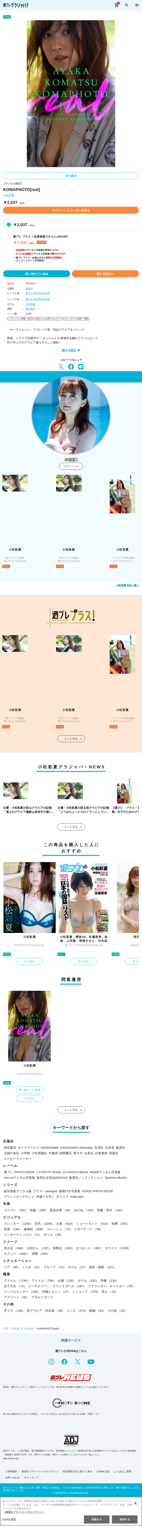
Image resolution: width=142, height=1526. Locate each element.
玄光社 (99, 1147)
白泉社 (89, 1153)
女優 (67, 1280)
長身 (13, 1229)
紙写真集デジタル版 (18, 1191)
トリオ (32, 1267)
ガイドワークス (28, 1147)
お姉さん (39, 318)
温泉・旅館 (83, 318)
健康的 (34, 1229)
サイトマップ (31, 1477)
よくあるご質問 (122, 1471)
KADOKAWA (50, 1147)
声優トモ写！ (45, 1196)
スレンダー (69, 318)
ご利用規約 (11, 1471)
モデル (88, 1280)
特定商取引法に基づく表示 (77, 1471)
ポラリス (62, 1196)
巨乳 (45, 1223)
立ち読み (71, 175)
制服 (39, 1210)
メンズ (77, 1310)
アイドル (44, 1280)
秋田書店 (10, 1147)
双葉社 (113, 1153)
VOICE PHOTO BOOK (97, 1191)
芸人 (110, 1291)
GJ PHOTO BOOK (75, 1172)
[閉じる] (135, 1503)
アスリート (17, 1297)
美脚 (121, 1223)
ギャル (53, 1234)
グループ (54, 1267)
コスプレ (16, 1210)
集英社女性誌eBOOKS (52, 1177)
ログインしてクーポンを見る (71, 210)
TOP (5, 1328)
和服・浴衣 (26, 318)
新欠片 (78, 1153)
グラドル (17, 1280)
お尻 (48, 318)
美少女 (14, 1248)
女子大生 (15, 1286)
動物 (97, 1310)
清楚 (41, 1253)
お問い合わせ (12, 1477)
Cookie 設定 (103, 1471)
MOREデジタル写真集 (105, 1172)
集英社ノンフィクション (86, 1177)
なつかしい (89, 1248)
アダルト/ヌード (42, 1297)
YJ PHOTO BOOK (48, 1172)
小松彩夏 (9, 195)
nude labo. (77, 1196)
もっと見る (71, 738)
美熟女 (63, 1248)
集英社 (29, 288)
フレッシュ (59, 1229)
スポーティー (88, 1229)
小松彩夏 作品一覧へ (127, 585)
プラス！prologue (45, 1191)
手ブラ (14, 1310)
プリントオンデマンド (19, 1196)
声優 (109, 1280)
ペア (12, 1267)
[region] (71, 1511)
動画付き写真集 (69, 1191)
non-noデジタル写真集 (19, 1177)
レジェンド (13, 318)
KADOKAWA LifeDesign (76, 1147)
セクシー (57, 318)
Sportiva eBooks (116, 1177)
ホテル (77, 1267)
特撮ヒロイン (56, 1291)
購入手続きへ (105, 274)
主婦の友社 (11, 1153)
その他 (117, 1310)
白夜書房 (101, 1153)
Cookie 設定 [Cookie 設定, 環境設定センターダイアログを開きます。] (9, 1519)
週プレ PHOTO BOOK (38, 293)
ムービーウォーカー (18, 1158)
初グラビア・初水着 (46, 1310)
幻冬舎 (109, 1147)
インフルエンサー (22, 1291)
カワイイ (118, 1248)
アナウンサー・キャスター (111, 1286)
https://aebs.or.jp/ (11, 1458)
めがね (84, 1210)
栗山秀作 (30, 308)
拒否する (125, 1519)
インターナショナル (23, 1234)
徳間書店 (66, 1153)
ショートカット (93, 1223)
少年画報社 (39, 1153)
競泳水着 (61, 1210)
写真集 (15, 1328)
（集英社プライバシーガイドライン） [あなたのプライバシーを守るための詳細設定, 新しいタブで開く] (24, 1512)
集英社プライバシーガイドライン (40, 1471)
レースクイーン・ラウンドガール (57, 1286)
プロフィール (71, 466)
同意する (96, 1519)
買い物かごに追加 (36, 274)
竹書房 (53, 1153)
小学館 (25, 1153)
